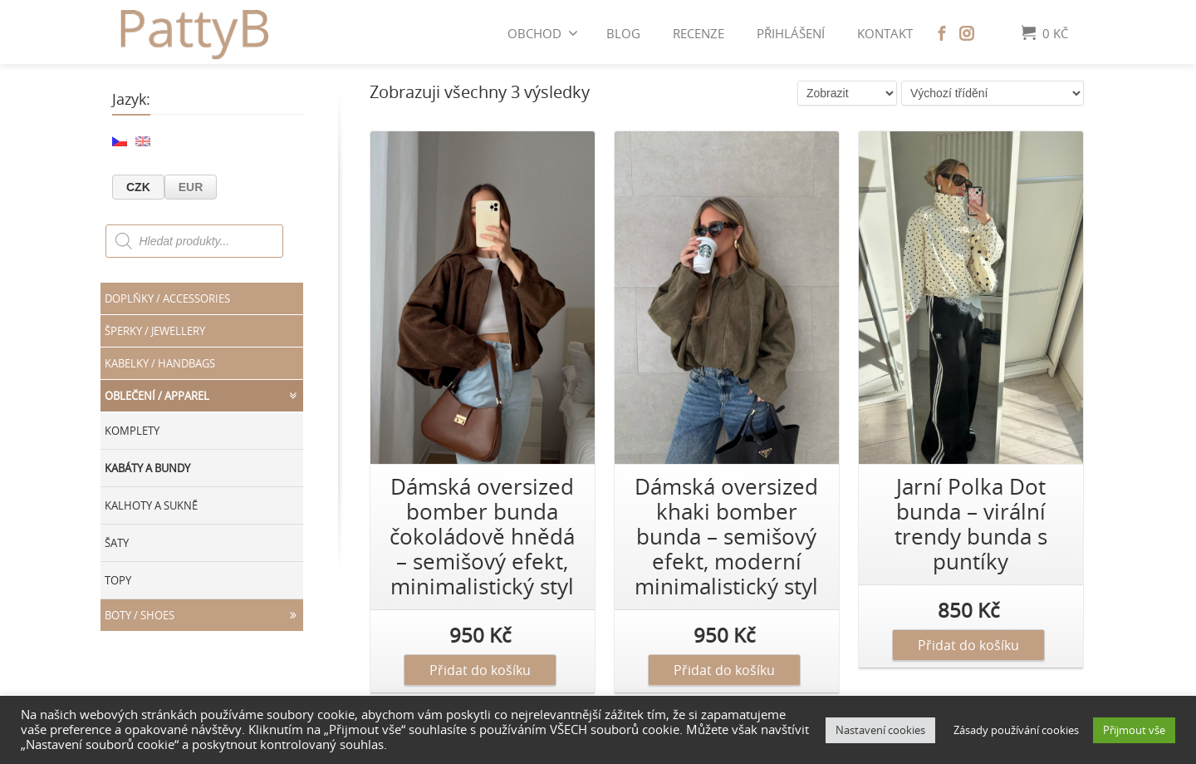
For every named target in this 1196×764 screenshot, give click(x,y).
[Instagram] (966, 33)
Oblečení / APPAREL (204, 396)
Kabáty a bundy (147, 468)
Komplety (132, 430)
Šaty (117, 542)
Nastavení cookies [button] (880, 729)
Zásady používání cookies (1016, 729)
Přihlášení (791, 33)
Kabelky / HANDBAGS (160, 363)
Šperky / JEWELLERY (155, 330)
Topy (118, 580)
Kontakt (885, 33)
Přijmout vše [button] (1134, 729)
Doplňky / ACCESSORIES (167, 298)
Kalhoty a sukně (151, 505)
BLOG (623, 33)
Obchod (542, 33)
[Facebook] (941, 33)
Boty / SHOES (204, 615)
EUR (191, 187)
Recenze (698, 33)
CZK (138, 187)
